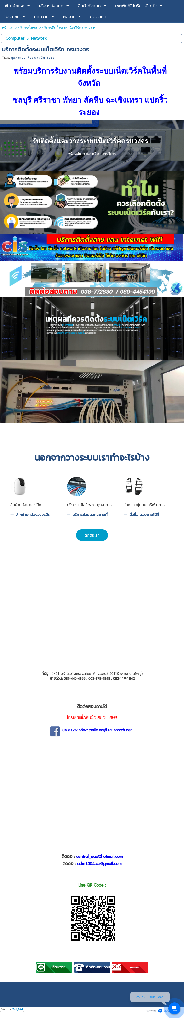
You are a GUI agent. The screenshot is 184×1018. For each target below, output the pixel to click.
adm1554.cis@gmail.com (99, 865)
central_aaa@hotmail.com (99, 858)
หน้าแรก (8, 28)
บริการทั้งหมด (28, 28)
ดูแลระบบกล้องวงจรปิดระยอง (32, 57)
